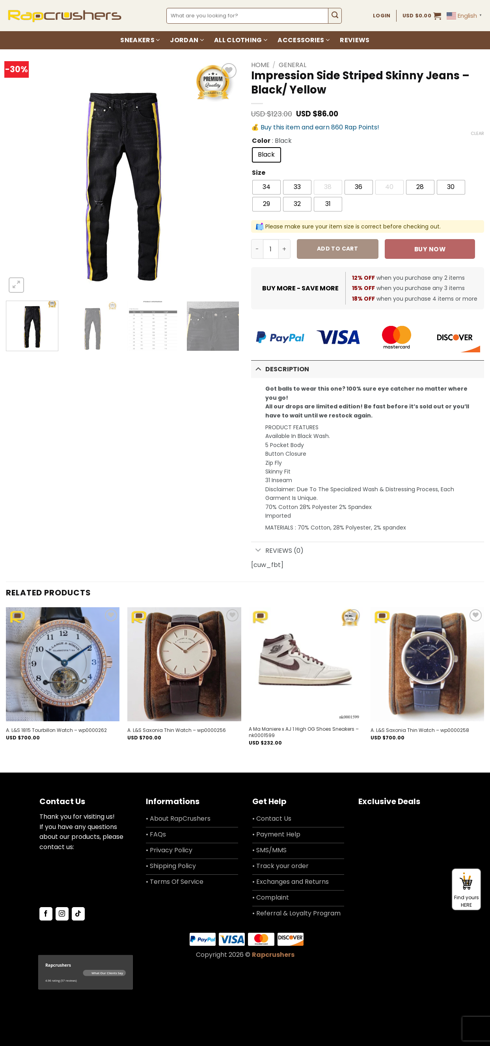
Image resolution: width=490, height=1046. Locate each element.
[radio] (266, 155)
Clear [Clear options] (477, 133)
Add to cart (337, 249)
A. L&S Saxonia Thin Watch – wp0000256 (176, 730)
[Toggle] (258, 368)
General (292, 64)
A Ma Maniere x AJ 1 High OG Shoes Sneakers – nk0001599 (304, 732)
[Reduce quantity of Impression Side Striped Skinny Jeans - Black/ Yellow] (257, 249)
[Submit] (335, 16)
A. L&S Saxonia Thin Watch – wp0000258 (420, 730)
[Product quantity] (271, 249)
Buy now (429, 249)
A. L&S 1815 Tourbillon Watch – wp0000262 (56, 730)
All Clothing (240, 40)
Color (261, 141)
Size (258, 173)
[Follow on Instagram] (62, 914)
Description (280, 368)
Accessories (304, 40)
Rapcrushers (273, 954)
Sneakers (140, 40)
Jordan (186, 40)
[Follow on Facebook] (45, 914)
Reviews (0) (277, 551)
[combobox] (247, 16)
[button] (422, 15)
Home (260, 64)
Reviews (354, 40)
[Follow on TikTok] (78, 914)
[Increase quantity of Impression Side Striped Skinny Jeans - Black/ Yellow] (285, 249)
